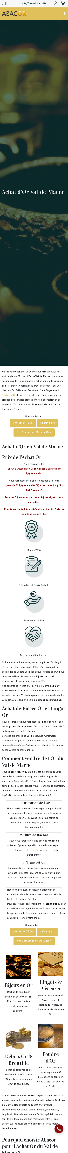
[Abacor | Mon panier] (62, 3)
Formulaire (47, 423)
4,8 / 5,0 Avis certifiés (34, 3)
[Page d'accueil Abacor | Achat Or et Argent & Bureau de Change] (14, 13)
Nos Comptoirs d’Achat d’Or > (34, 432)
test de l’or (33, 850)
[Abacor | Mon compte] (56, 3)
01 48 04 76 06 (23, 423)
